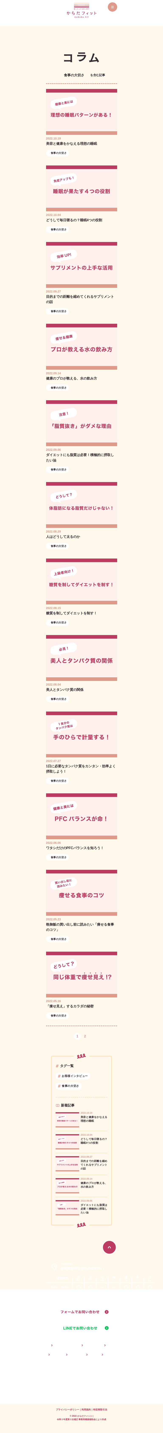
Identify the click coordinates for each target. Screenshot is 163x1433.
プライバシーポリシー (67, 1409)
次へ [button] (96, 1036)
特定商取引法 (100, 1409)
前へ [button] (67, 1036)
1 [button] (77, 1036)
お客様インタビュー (75, 1076)
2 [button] (85, 1036)
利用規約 (86, 1409)
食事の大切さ (59, 153)
